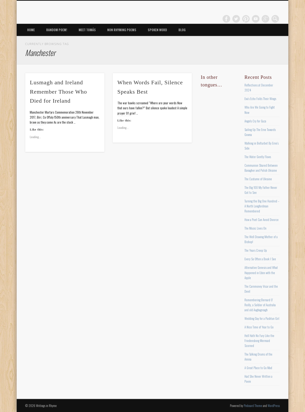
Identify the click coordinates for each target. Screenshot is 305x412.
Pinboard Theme (253, 405)
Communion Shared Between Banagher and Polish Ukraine (261, 168)
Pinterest (246, 19)
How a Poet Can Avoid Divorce (261, 219)
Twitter (236, 19)
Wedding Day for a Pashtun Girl (261, 318)
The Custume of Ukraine (258, 178)
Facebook (226, 19)
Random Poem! (56, 29)
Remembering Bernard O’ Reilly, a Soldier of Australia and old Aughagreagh (260, 304)
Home (31, 29)
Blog (182, 29)
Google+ (265, 19)
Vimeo (255, 19)
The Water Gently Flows (257, 156)
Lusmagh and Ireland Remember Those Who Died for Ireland (58, 91)
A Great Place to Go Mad (258, 367)
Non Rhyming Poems (121, 29)
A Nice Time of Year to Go (259, 327)
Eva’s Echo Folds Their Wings (260, 98)
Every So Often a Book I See (260, 258)
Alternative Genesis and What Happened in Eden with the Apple (261, 272)
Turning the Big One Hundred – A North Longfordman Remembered (261, 206)
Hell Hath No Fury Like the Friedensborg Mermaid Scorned (259, 340)
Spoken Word (157, 29)
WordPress (274, 405)
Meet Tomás (87, 29)
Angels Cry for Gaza (255, 121)
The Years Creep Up (255, 250)
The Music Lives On (255, 228)
